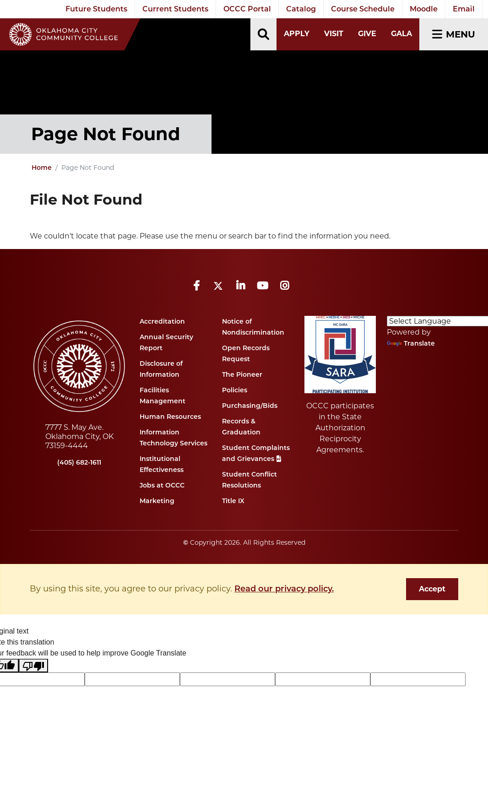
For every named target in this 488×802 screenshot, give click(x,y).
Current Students (175, 9)
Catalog (301, 9)
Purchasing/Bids (249, 405)
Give (367, 33)
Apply (296, 33)
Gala (401, 33)
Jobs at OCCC (162, 485)
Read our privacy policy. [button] (284, 589)
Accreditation (162, 321)
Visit (333, 33)
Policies (234, 390)
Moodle (424, 9)
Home (42, 167)
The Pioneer (242, 374)
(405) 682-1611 (79, 462)
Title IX (233, 501)
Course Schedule (363, 9)
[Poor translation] (33, 666)
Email (464, 9)
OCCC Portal (247, 9)
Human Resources (170, 416)
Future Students (96, 9)
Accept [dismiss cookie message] (432, 589)
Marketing (157, 501)
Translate (411, 343)
